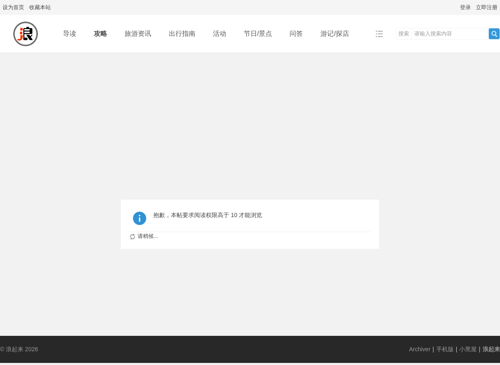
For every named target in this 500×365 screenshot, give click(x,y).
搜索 (403, 33)
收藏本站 (40, 7)
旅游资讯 (138, 33)
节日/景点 (258, 33)
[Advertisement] (250, 115)
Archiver (419, 349)
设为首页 (13, 7)
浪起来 (491, 349)
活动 (219, 33)
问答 (296, 33)
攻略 (100, 33)
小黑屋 (468, 349)
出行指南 (182, 33)
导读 (69, 33)
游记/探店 (334, 33)
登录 (465, 7)
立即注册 (487, 7)
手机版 (445, 349)
